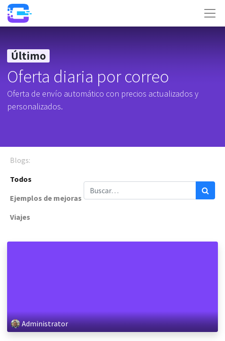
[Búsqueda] (205, 190)
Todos (21, 179)
